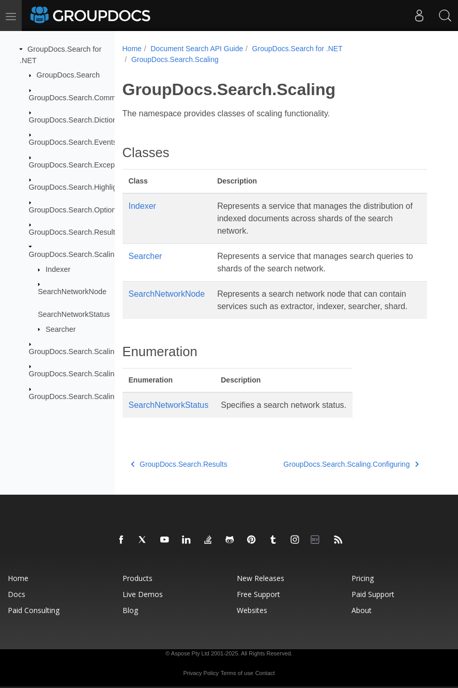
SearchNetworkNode (72, 291)
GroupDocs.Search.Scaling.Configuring (94, 351)
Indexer (57, 269)
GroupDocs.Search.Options (74, 209)
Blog (130, 610)
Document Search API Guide (196, 48)
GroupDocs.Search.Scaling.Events (86, 374)
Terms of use (237, 673)
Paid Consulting (33, 610)
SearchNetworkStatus (74, 314)
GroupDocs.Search (68, 75)
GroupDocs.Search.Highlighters (81, 187)
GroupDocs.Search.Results (74, 232)
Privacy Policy (200, 673)
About (362, 610)
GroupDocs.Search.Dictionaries (81, 120)
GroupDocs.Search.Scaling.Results (87, 396)
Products (137, 578)
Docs (16, 594)
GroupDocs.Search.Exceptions (80, 165)
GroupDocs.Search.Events (73, 142)
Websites (252, 610)
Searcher (60, 329)
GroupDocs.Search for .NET (297, 48)
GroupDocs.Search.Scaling (74, 254)
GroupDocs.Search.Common (77, 97)
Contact (265, 673)
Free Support (258, 594)
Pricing (363, 578)
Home (132, 48)
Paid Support (373, 594)
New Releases (260, 578)
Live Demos (143, 594)
